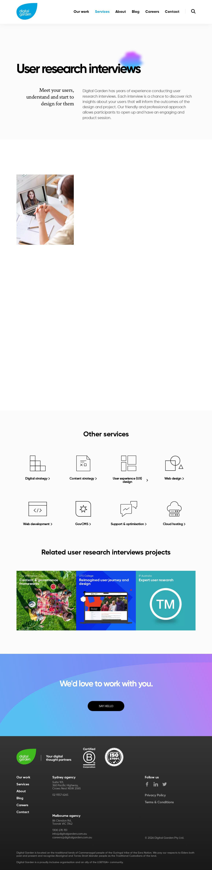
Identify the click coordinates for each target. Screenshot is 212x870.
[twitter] (166, 785)
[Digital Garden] (43, 757)
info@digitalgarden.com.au (69, 834)
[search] (193, 12)
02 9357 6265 (60, 795)
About (120, 12)
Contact (172, 12)
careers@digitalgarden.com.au (72, 837)
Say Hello (106, 706)
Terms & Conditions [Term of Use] (159, 802)
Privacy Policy (155, 795)
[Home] (26, 12)
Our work (81, 12)
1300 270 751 (59, 830)
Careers (152, 12)
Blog (136, 12)
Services (102, 12)
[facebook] (149, 785)
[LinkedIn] (158, 785)
